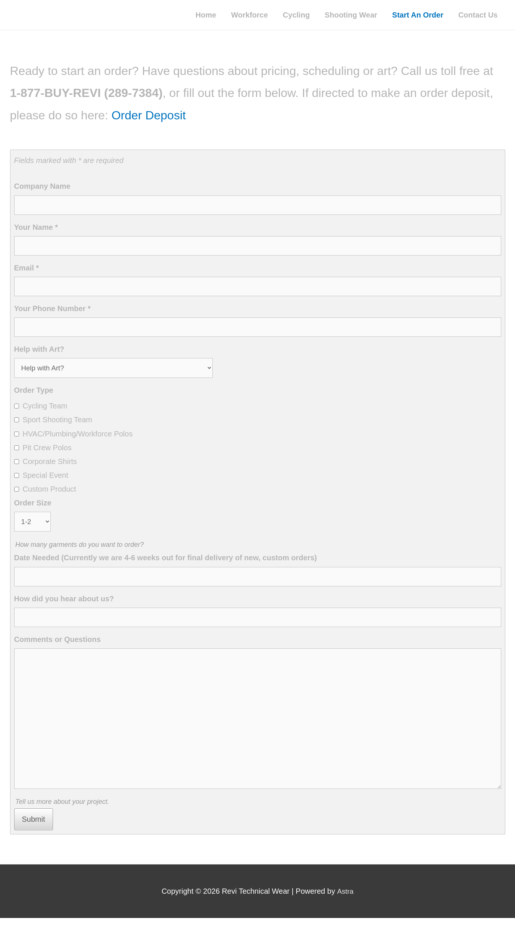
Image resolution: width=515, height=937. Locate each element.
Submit (33, 838)
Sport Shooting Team (57, 425)
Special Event (45, 481)
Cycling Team (45, 411)
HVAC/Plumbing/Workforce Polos (78, 439)
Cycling (296, 15)
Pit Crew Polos (47, 453)
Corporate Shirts (50, 467)
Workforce (249, 15)
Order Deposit (149, 115)
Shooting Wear (351, 15)
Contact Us (478, 15)
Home (206, 15)
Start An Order (417, 15)
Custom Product (49, 495)
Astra (345, 910)
